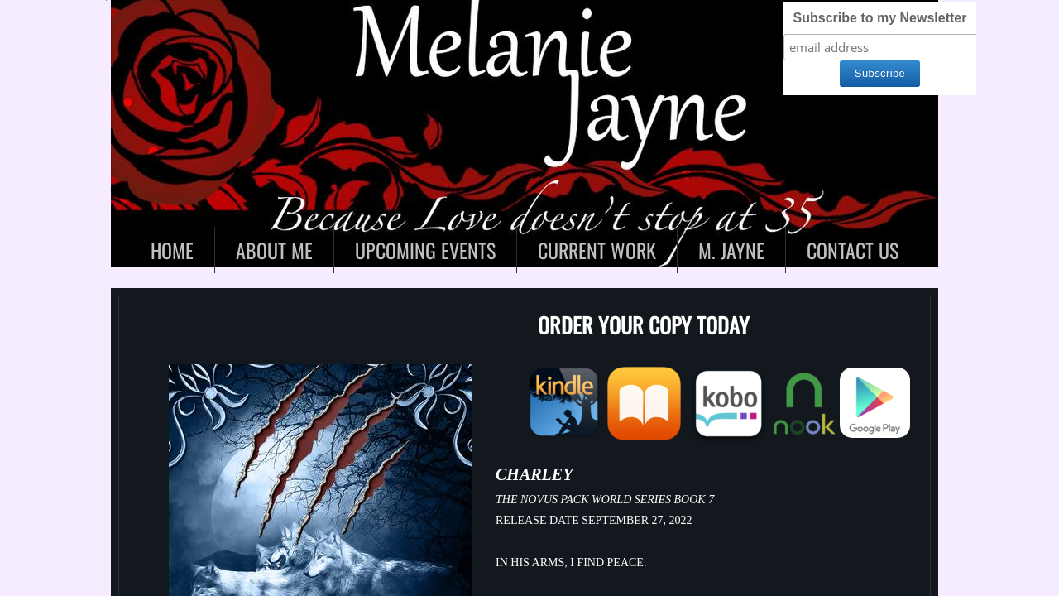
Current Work (597, 250)
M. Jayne (731, 250)
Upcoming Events (425, 250)
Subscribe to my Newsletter (880, 18)
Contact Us (852, 250)
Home (172, 250)
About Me (274, 250)
